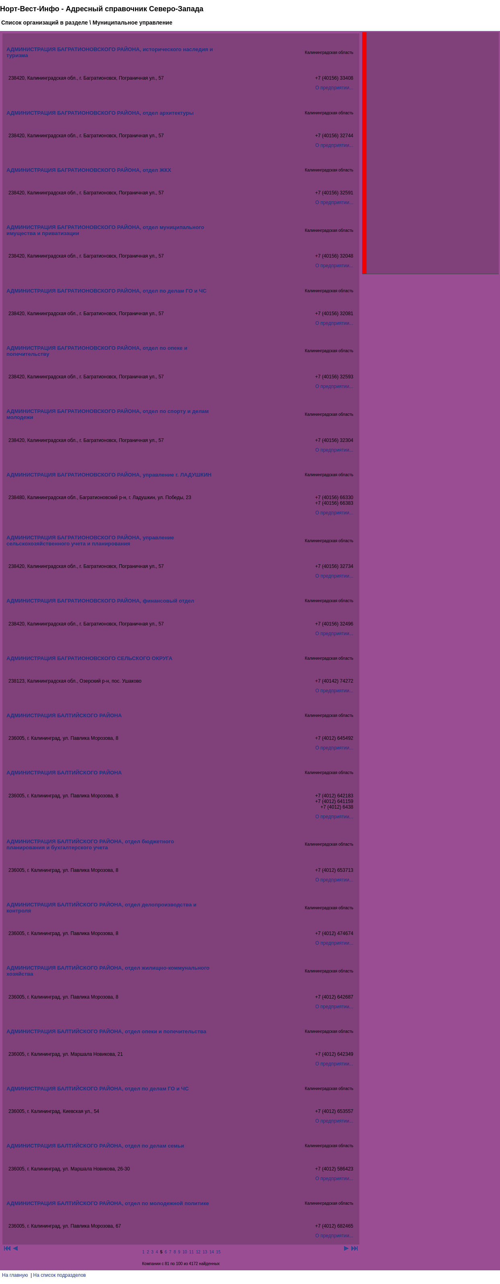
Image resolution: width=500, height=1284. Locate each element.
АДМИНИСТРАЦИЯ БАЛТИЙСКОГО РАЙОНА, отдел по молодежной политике (107, 1203)
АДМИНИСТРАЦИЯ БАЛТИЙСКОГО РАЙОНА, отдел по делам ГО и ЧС (97, 1089)
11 (191, 1252)
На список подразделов (59, 1275)
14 (211, 1252)
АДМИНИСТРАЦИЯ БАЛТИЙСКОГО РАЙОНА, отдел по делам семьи (95, 1146)
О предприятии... (334, 88)
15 (218, 1252)
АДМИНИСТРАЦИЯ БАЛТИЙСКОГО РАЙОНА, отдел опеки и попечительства (106, 1031)
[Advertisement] (427, 153)
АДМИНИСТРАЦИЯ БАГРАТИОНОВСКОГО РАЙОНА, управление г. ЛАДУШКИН (108, 475)
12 (198, 1252)
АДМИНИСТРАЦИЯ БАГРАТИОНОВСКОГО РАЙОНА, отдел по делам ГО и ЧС (106, 291)
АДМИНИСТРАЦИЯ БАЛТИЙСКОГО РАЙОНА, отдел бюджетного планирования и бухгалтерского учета (90, 844)
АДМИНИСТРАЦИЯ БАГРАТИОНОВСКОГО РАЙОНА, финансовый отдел (100, 601)
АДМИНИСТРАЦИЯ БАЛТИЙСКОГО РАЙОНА (64, 715)
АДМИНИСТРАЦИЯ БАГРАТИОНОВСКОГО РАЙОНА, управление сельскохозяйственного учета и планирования (90, 541)
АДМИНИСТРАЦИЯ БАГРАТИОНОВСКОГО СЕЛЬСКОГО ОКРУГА (89, 658)
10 (184, 1252)
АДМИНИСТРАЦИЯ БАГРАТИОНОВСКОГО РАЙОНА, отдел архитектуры (100, 113)
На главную (15, 1275)
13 (205, 1252)
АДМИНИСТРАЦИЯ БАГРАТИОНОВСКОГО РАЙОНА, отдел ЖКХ (88, 170)
